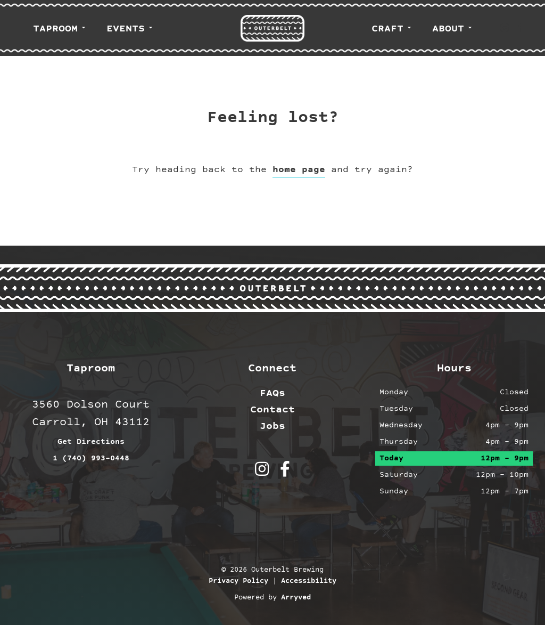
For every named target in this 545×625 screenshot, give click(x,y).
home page (298, 170)
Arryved (296, 598)
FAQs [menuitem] (272, 393)
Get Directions (91, 442)
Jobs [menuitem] (272, 426)
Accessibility (308, 581)
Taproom (55, 29)
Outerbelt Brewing (272, 28)
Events (125, 29)
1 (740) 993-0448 (91, 458)
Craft (387, 29)
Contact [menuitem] (272, 410)
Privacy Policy (238, 581)
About (448, 29)
